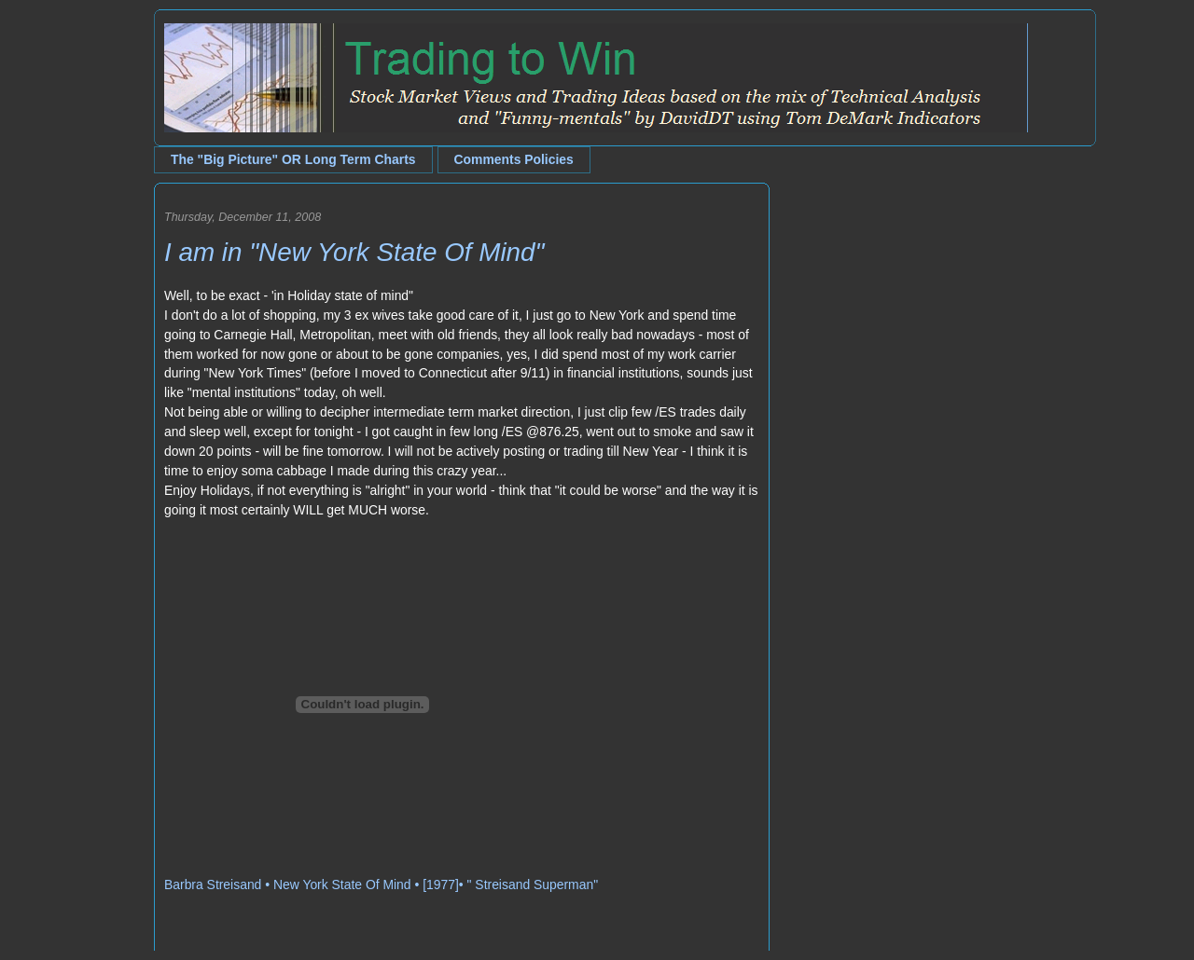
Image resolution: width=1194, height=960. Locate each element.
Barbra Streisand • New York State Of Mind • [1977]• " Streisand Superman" (381, 884)
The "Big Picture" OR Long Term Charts (293, 159)
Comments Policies (514, 159)
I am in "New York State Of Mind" (354, 252)
